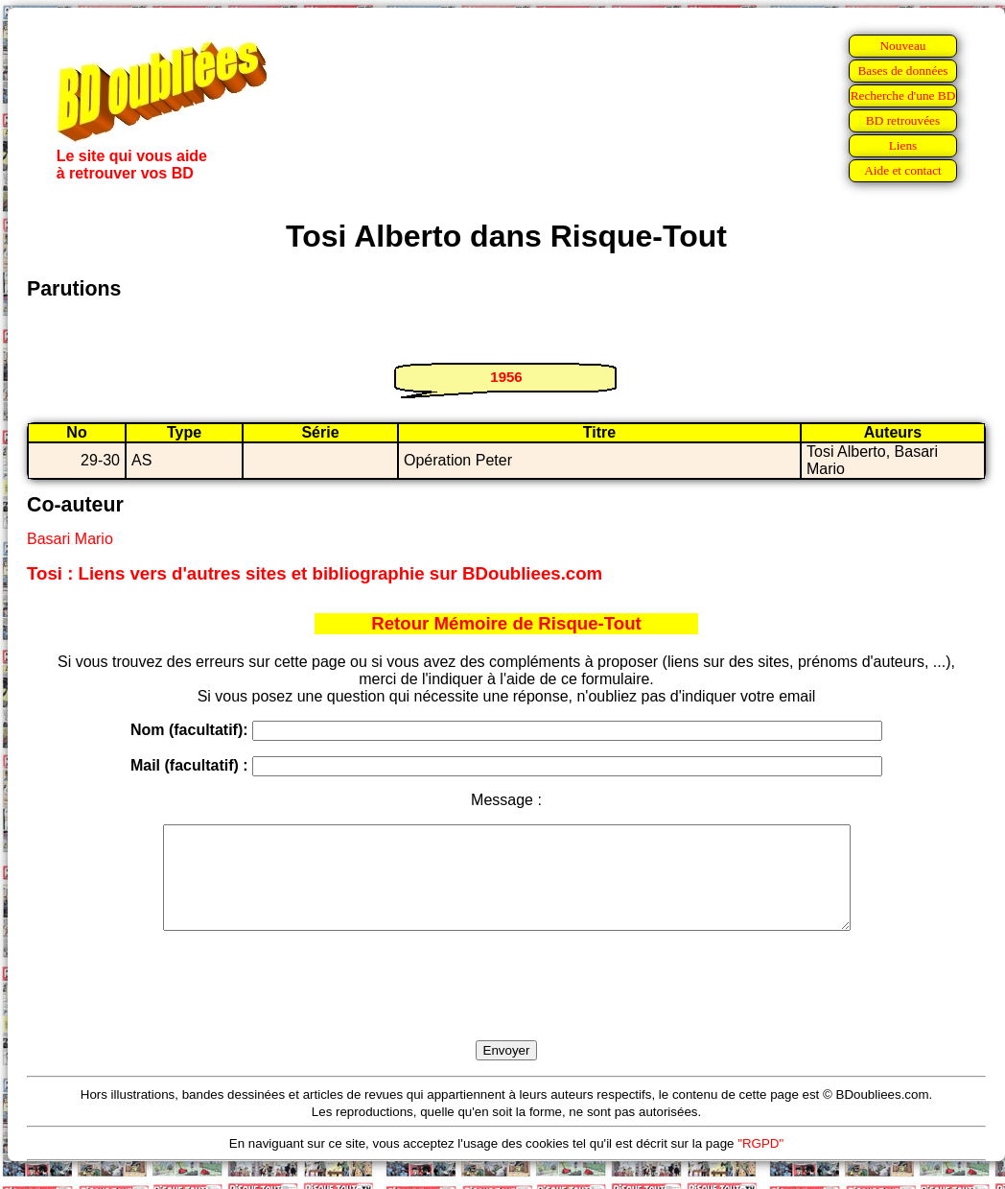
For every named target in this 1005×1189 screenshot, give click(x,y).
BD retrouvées (903, 120)
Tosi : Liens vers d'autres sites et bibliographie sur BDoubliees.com (314, 573)
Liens (903, 145)
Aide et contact (903, 170)
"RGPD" (760, 1163)
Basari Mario (70, 539)
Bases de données (902, 70)
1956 (506, 377)
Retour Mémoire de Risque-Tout (506, 623)
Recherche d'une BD (903, 95)
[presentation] (506, 1007)
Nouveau (902, 45)
